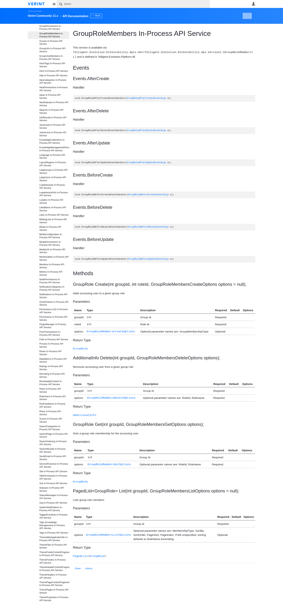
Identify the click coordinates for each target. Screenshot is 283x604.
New (247, 16)
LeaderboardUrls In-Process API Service (53, 194)
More (107, 15)
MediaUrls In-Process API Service (52, 251)
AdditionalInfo (84, 413)
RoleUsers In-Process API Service (52, 398)
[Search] (133, 4)
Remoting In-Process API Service (52, 375)
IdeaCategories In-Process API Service (52, 81)
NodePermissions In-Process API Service (49, 281)
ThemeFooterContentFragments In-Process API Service (54, 554)
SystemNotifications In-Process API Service (51, 509)
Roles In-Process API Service (50, 390)
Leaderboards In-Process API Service (52, 186)
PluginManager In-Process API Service (52, 326)
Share (78, 564)
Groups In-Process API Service (50, 42)
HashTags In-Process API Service (52, 65)
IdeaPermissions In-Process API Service (53, 89)
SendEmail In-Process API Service (52, 458)
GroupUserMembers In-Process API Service (51, 57)
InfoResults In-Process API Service (52, 119)
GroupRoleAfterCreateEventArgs (146, 98)
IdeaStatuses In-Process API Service (53, 104)
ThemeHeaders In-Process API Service (53, 576)
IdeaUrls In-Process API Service (51, 111)
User (253, 4)
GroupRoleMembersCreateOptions (111, 330)
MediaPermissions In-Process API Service (50, 243)
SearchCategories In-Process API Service (50, 428)
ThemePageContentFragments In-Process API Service (54, 584)
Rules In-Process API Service (50, 413)
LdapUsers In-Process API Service (52, 179)
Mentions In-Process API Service (51, 266)
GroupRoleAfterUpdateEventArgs (146, 162)
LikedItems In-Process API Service (52, 209)
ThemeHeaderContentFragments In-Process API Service (54, 569)
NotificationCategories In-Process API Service (52, 288)
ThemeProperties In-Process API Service (53, 599)
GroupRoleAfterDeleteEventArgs (146, 130)
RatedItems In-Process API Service (53, 360)
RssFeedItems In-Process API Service (52, 405)
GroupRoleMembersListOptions (108, 531)
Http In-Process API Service (53, 75)
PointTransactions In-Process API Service (50, 333)
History (88, 564)
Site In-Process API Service (53, 471)
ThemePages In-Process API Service (54, 591)
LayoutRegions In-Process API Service (52, 164)
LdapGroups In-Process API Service (53, 171)
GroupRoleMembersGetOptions (109, 461)
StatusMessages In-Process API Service (53, 497)
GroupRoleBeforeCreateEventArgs (148, 194)
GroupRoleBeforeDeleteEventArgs (148, 226)
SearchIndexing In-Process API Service (53, 443)
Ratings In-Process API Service (51, 368)
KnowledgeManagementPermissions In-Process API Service (54, 149)
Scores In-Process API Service (50, 420)
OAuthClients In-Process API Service (53, 303)
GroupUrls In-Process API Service (52, 50)
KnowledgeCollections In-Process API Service (52, 141)
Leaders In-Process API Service (51, 201)
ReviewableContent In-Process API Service (50, 383)
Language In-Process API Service (52, 156)
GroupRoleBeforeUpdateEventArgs (148, 258)
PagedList (80, 552)
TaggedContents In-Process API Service (53, 516)
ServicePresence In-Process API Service (53, 465)
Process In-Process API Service (51, 345)
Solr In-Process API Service (53, 483)
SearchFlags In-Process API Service (53, 435)
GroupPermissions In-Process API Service (50, 27)
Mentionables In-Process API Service (54, 258)
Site (54, 4)
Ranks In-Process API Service (50, 353)
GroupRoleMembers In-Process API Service (51, 35)
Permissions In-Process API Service (53, 318)
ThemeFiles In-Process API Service (53, 546)
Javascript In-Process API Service (52, 126)
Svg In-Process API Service (53, 503)
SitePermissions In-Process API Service (53, 477)
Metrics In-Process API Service (50, 273)
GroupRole (80, 347)
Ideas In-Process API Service (50, 96)
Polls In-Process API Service (53, 339)
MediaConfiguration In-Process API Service (50, 236)
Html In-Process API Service (53, 71)
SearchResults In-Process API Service (52, 450)
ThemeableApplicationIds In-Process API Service (53, 539)
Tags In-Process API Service (53, 533)
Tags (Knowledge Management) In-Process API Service (52, 525)
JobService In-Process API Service (52, 134)
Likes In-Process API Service (54, 215)
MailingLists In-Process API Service (53, 221)
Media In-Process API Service (50, 228)
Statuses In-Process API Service (51, 489)
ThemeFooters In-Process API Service (52, 561)
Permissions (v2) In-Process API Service (53, 311)
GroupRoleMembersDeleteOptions (111, 396)
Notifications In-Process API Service (53, 296)
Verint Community (35, 11)
